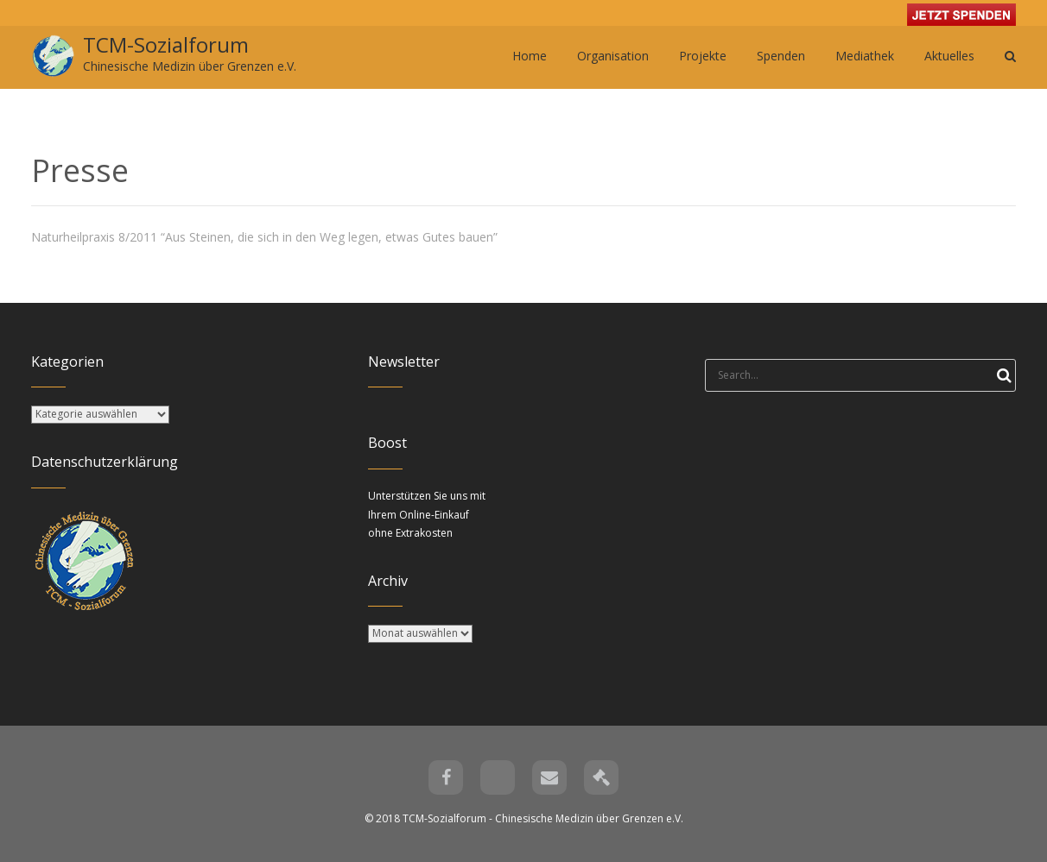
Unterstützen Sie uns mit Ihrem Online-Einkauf (426, 514)
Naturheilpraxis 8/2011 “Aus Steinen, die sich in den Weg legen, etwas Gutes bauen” (264, 237)
